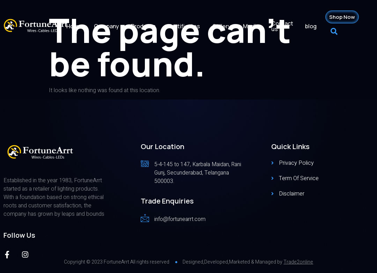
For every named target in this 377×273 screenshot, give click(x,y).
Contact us (284, 26)
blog (312, 26)
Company (112, 26)
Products (148, 26)
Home (80, 26)
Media (253, 26)
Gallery (224, 26)
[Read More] (192, 172)
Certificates (188, 26)
